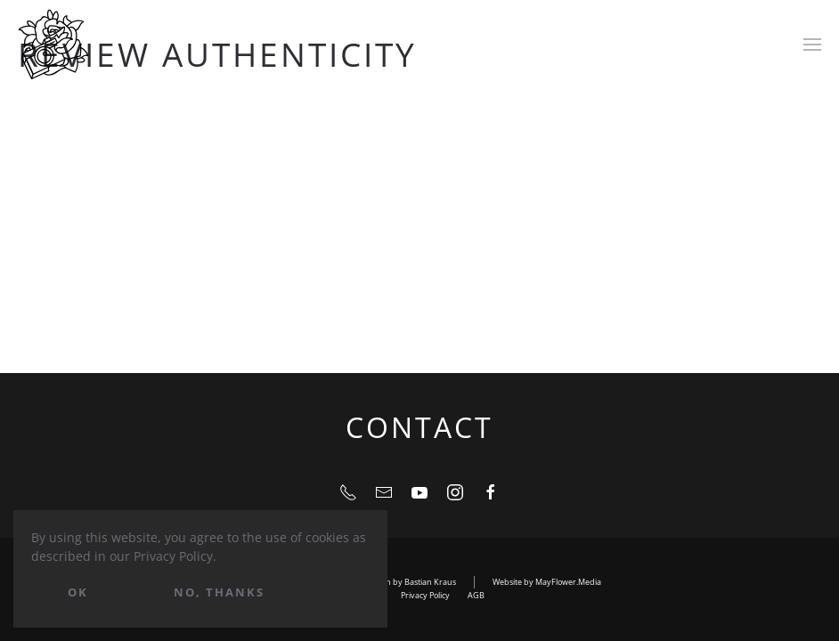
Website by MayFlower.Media (547, 582)
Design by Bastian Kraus (410, 582)
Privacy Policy (425, 595)
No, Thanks (219, 592)
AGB (476, 595)
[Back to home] (53, 44)
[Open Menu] (812, 44)
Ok (78, 592)
